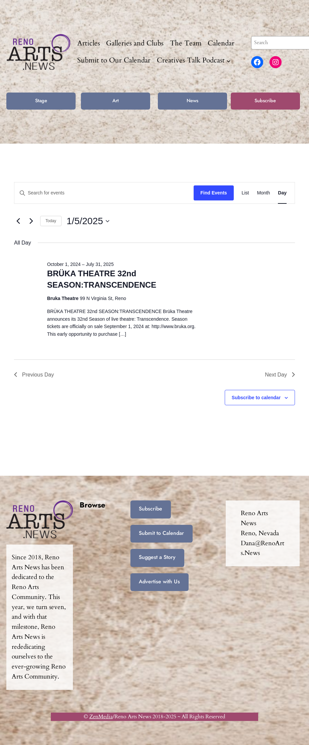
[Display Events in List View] (245, 192)
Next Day (280, 375)
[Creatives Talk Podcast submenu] (228, 60)
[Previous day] (18, 221)
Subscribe (265, 100)
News (192, 100)
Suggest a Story (157, 557)
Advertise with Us (159, 581)
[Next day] (31, 221)
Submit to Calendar (161, 533)
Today (50, 220)
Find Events (213, 192)
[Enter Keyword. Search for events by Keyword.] (104, 192)
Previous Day (34, 375)
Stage (41, 100)
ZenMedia (101, 716)
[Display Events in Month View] (263, 192)
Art (115, 100)
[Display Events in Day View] (282, 192)
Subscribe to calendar (256, 397)
